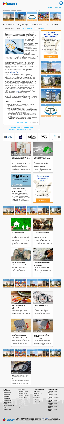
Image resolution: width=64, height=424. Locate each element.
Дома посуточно (36, 397)
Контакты (5, 407)
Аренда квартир (36, 391)
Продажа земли (6, 398)
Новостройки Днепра (22, 397)
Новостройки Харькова (23, 401)
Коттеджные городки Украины (52, 392)
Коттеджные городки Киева (52, 395)
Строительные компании (23, 407)
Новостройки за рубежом (23, 405)
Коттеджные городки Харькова (52, 407)
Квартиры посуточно (37, 393)
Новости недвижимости (17, 10)
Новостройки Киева (22, 393)
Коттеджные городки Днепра (52, 401)
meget (42, 28)
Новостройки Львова (22, 403)
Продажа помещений (7, 400)
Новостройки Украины (23, 391)
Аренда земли (36, 399)
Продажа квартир (7, 392)
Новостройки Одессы (22, 399)
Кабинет (50, 7)
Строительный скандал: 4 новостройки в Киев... (22, 127)
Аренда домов (36, 395)
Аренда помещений (37, 401)
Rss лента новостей (22, 122)
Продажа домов (6, 396)
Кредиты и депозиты (26, 28)
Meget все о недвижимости (9, 419)
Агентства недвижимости (8, 405)
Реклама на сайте (7, 409)
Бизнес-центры (36, 403)
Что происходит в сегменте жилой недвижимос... (20, 129)
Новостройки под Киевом (23, 395)
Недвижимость (6, 10)
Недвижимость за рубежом (7, 403)
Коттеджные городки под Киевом (53, 398)
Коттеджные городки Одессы (52, 404)
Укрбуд (17, 91)
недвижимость (46, 418)
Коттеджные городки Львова (52, 410)
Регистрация (58, 7)
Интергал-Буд (14, 72)
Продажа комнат (6, 394)
